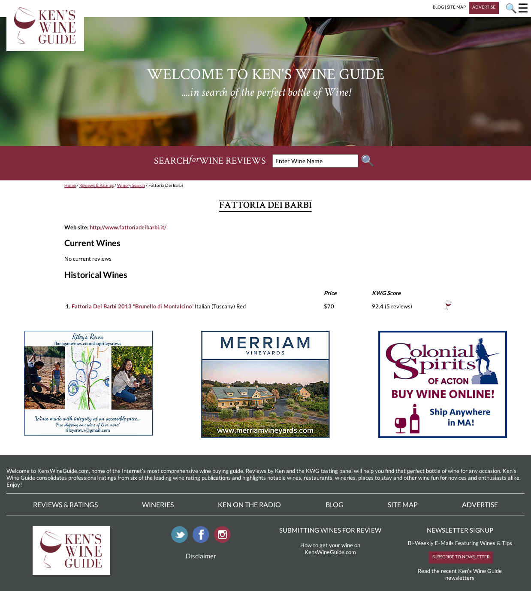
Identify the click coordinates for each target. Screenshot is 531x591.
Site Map (403, 504)
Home (70, 185)
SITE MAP (456, 6)
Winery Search (131, 185)
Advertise (480, 504)
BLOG (438, 6)
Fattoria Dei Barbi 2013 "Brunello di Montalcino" (132, 306)
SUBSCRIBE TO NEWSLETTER (460, 556)
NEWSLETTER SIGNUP (460, 530)
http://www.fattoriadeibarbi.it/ (128, 227)
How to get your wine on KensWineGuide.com (330, 548)
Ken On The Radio (249, 504)
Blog (335, 504)
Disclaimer (201, 556)
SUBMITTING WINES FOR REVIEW (330, 530)
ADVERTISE (483, 6)
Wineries (158, 504)
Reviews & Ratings (96, 185)
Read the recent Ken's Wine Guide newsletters (460, 574)
